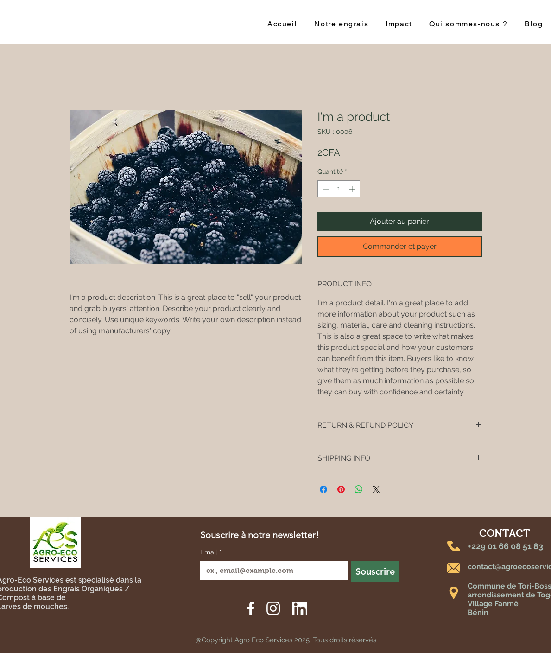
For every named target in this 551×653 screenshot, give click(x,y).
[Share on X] (376, 489)
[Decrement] (324, 189)
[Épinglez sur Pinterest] (341, 489)
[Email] (271, 570)
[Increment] (353, 189)
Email (211, 552)
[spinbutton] (338, 189)
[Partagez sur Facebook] (323, 489)
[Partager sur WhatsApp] (358, 489)
